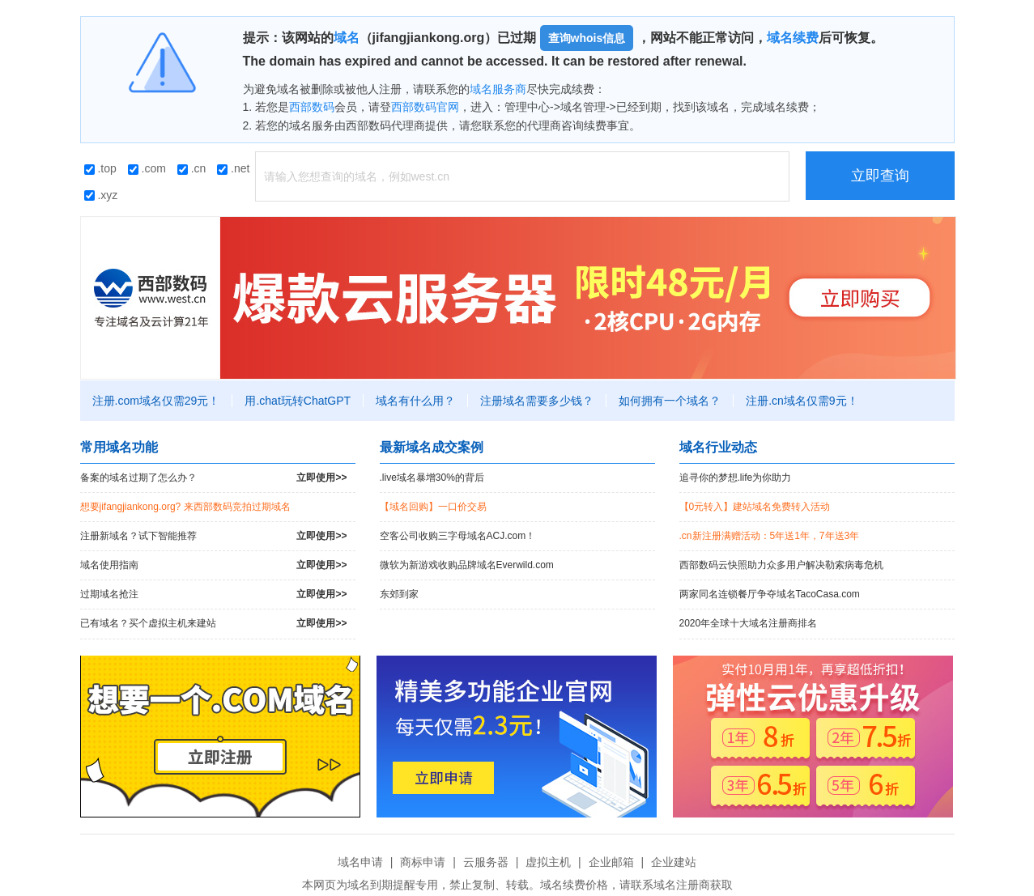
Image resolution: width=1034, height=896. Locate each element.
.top (100, 168)
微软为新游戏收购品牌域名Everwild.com (467, 565)
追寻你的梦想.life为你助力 (735, 477)
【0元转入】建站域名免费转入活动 (755, 506)
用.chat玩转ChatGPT (298, 400)
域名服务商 (498, 89)
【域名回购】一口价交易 (433, 506)
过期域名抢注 (213, 594)
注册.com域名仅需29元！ (156, 400)
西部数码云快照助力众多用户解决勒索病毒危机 (781, 565)
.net (233, 168)
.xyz (101, 195)
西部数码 (311, 106)
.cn (191, 168)
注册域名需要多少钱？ (537, 400)
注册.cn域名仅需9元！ (801, 400)
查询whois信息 (587, 38)
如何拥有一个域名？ (670, 400)
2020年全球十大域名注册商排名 (748, 623)
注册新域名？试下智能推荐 (213, 536)
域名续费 (793, 38)
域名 (347, 38)
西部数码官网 (425, 106)
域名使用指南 (213, 565)
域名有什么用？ (415, 400)
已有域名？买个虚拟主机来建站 (213, 623)
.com (147, 168)
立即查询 (880, 176)
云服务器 (485, 862)
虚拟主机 (548, 862)
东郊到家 (399, 594)
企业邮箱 (611, 862)
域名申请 (360, 862)
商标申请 (422, 862)
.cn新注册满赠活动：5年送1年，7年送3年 (769, 535)
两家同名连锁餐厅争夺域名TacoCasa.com (769, 594)
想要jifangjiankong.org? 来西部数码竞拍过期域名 (185, 506)
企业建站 (673, 862)
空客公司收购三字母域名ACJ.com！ (458, 535)
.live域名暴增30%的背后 (432, 477)
